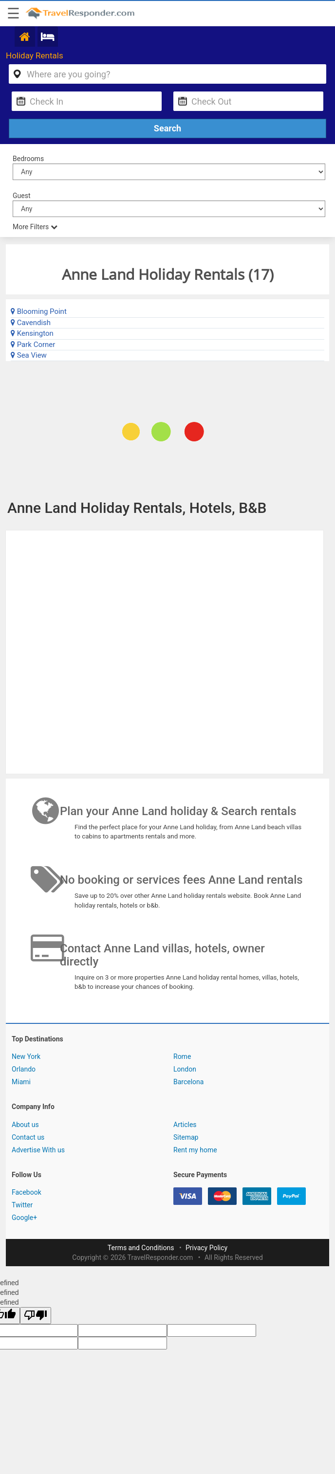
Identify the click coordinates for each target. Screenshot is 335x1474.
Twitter (22, 1205)
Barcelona (188, 1082)
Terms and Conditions (141, 1248)
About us (25, 1124)
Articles (185, 1124)
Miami (21, 1082)
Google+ (24, 1217)
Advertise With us (38, 1150)
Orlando (24, 1069)
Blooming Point (39, 311)
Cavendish (31, 322)
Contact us (28, 1137)
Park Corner (33, 344)
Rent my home (195, 1150)
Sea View (29, 355)
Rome (182, 1056)
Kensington (32, 333)
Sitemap (185, 1137)
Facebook (26, 1192)
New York (26, 1056)
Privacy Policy (206, 1248)
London (184, 1069)
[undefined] (35, 1315)
